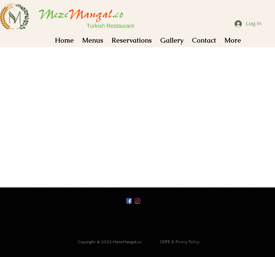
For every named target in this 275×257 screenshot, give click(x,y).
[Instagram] (137, 201)
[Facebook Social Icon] (129, 201)
